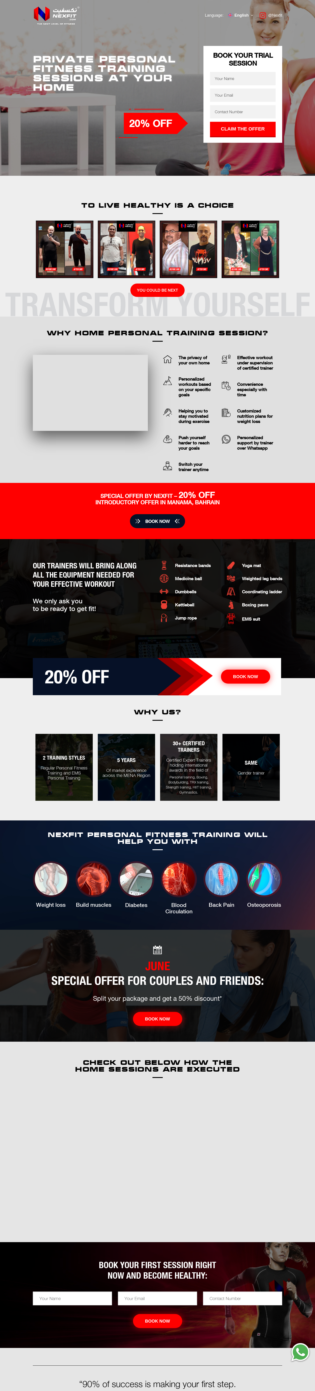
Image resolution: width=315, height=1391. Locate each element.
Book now (157, 521)
